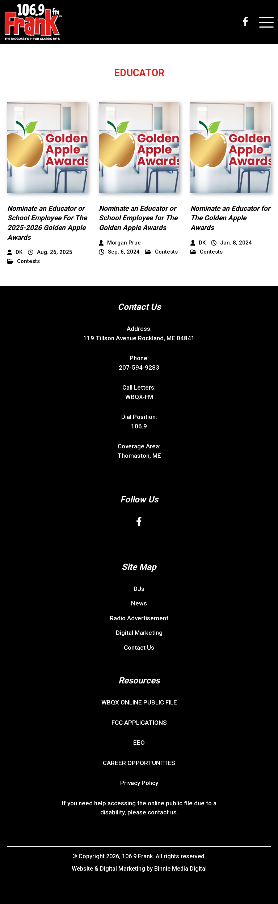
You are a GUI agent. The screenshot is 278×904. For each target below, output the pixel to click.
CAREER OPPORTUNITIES (139, 763)
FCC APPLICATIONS (139, 722)
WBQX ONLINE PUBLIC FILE (139, 702)
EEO (139, 742)
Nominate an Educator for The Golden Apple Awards (230, 218)
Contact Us (139, 647)
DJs (139, 588)
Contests (23, 261)
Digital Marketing (139, 632)
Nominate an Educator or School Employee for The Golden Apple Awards (138, 218)
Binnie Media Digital (180, 868)
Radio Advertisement (139, 618)
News (139, 603)
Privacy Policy (139, 782)
